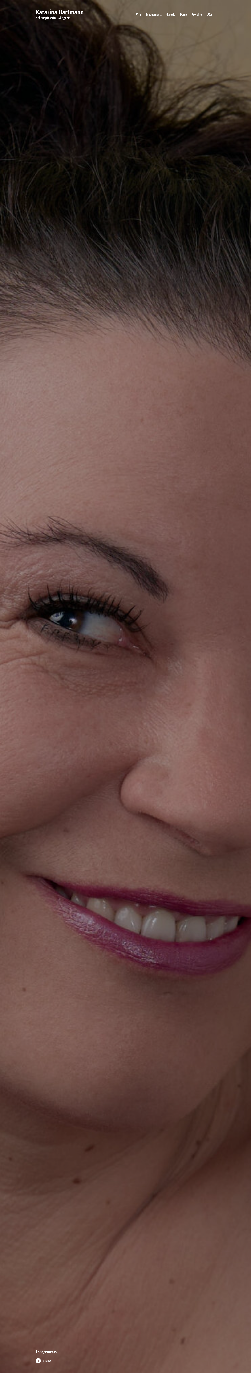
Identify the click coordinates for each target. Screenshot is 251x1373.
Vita (138, 14)
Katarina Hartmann (60, 12)
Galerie (170, 14)
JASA (209, 14)
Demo (183, 14)
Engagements (154, 14)
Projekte (197, 14)
